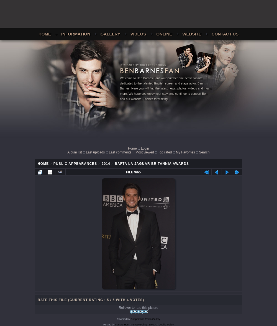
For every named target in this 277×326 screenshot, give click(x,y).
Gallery (110, 34)
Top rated (165, 152)
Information (75, 34)
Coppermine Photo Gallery (145, 319)
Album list (75, 152)
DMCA (153, 324)
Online (164, 34)
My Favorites (185, 152)
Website (191, 34)
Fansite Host (122, 324)
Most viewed (144, 152)
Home (45, 34)
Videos (138, 34)
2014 (106, 164)
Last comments (120, 152)
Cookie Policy (166, 324)
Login (145, 148)
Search (204, 152)
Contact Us (225, 34)
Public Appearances (75, 164)
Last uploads (95, 152)
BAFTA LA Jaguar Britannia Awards (152, 164)
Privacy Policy (139, 324)
